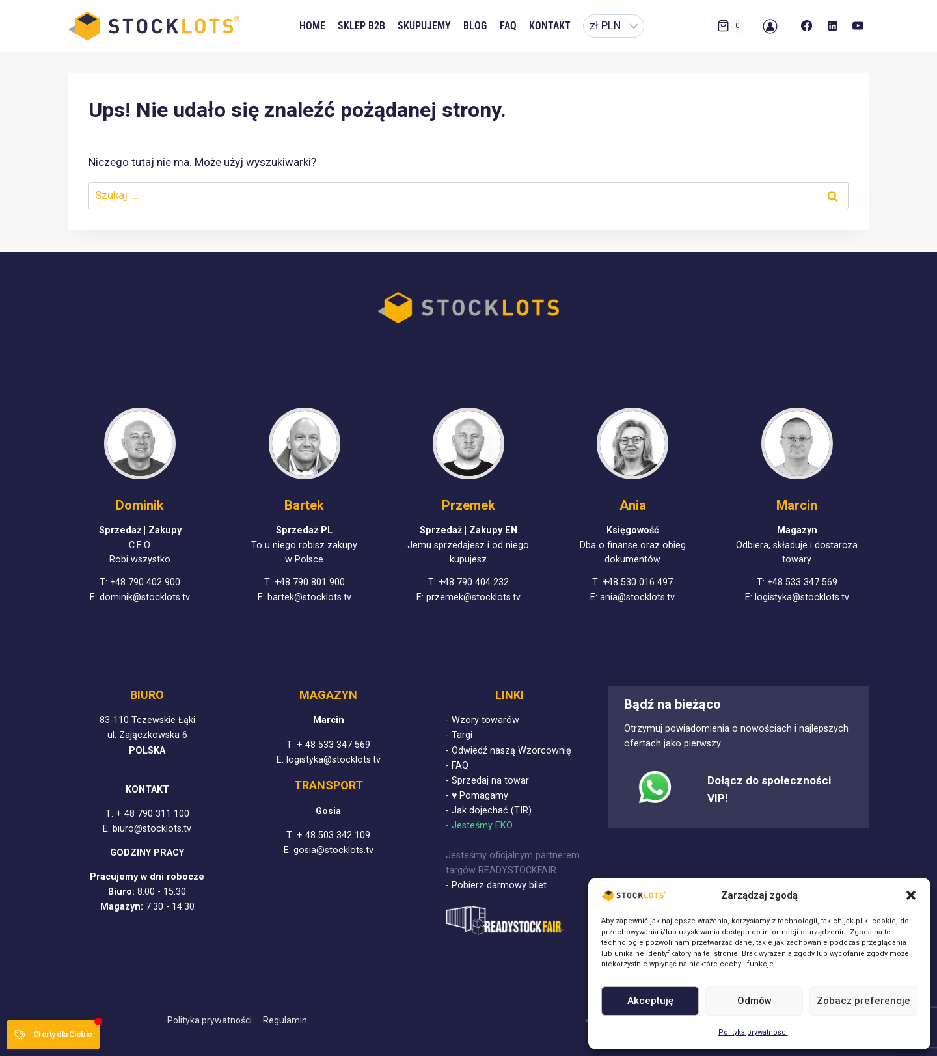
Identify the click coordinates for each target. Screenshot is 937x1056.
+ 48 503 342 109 (333, 835)
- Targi (459, 735)
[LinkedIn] (832, 26)
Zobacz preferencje (863, 1001)
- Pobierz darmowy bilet (496, 885)
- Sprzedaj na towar (487, 780)
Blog (475, 26)
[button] (910, 895)
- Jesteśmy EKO (479, 825)
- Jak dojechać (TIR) (489, 810)
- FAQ (457, 765)
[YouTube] (858, 26)
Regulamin (285, 1020)
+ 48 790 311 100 (152, 813)
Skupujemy (424, 26)
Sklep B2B (361, 26)
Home (312, 26)
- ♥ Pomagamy (477, 795)
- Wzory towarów (482, 720)
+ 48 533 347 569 (333, 744)
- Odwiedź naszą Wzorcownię (508, 750)
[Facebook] (807, 26)
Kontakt (550, 26)
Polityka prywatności (753, 1032)
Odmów (754, 1001)
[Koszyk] (730, 26)
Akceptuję (650, 1001)
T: (110, 813)
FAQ (508, 26)
